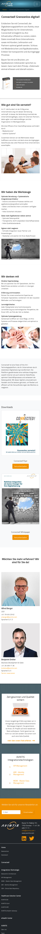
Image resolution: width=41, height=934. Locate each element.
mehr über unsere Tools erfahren (19, 740)
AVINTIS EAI (4, 900)
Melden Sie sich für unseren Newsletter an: (20, 804)
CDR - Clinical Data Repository (10, 888)
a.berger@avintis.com (9, 617)
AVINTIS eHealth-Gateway (9, 911)
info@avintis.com (28, 830)
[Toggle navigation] (37, 4)
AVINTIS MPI (5, 907)
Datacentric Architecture (8, 874)
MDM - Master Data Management (21, 781)
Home (5, 9)
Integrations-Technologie (10, 870)
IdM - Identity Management (18, 773)
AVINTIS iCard (5, 903)
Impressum (4, 855)
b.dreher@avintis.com (9, 668)
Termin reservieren (8, 673)
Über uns (4, 929)
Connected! (5, 862)
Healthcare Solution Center (11, 896)
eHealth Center (6, 918)
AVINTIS (4, 925)
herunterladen (20, 466)
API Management (20, 765)
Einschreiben (28, 812)
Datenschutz (5, 851)
